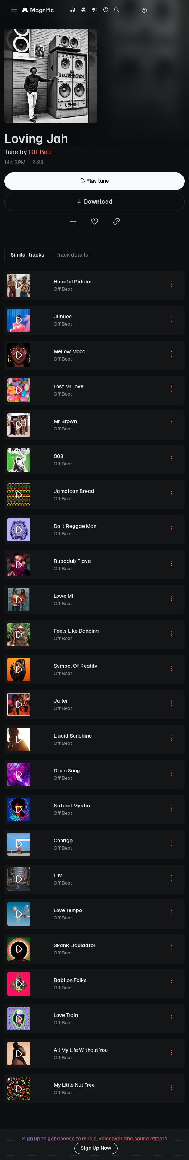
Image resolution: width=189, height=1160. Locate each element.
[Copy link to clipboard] (116, 222)
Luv (58, 875)
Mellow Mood (70, 351)
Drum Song (67, 770)
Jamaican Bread (74, 491)
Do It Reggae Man (75, 526)
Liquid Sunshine (73, 735)
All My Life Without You (81, 1050)
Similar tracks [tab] (27, 254)
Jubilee (63, 316)
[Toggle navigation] (14, 9)
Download (94, 202)
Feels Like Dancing (76, 631)
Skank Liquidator (75, 945)
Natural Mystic (72, 805)
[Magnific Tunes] (38, 10)
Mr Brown (65, 421)
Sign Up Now (96, 1148)
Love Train (66, 1015)
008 (58, 456)
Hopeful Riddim (72, 281)
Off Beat (41, 152)
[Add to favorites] (94, 222)
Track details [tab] (72, 254)
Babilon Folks (70, 980)
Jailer (61, 701)
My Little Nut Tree (74, 1085)
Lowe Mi (63, 596)
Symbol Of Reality (76, 666)
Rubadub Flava (72, 561)
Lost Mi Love (68, 386)
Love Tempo (68, 910)
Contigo (63, 840)
